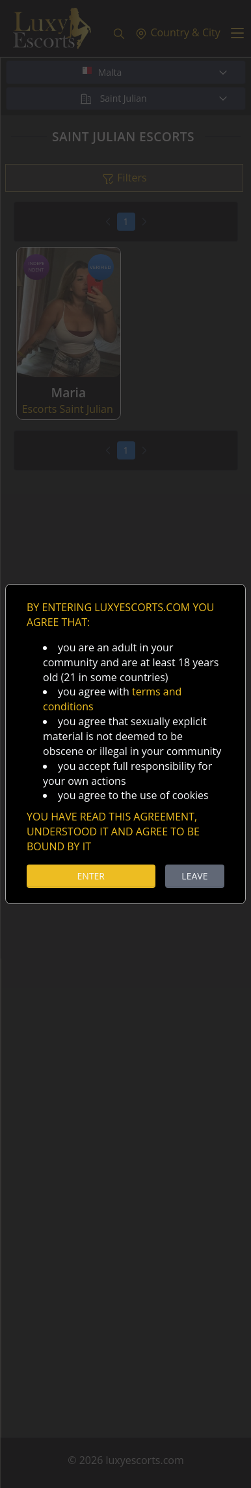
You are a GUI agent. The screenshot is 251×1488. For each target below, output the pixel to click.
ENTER (91, 876)
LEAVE (194, 876)
